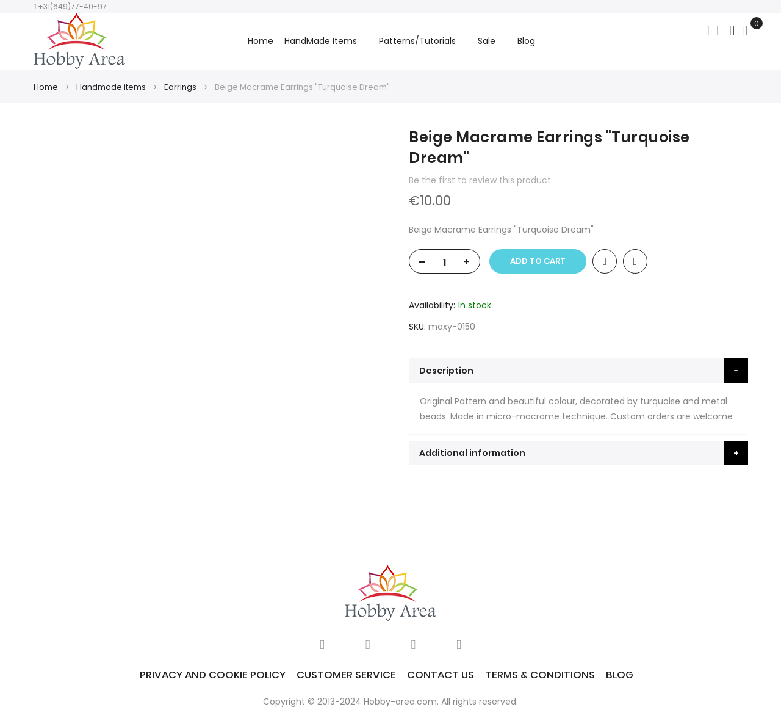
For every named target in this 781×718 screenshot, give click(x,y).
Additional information (472, 453)
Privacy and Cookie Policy (213, 674)
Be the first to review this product (480, 180)
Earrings (180, 87)
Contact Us (440, 674)
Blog (619, 674)
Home (260, 41)
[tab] (578, 370)
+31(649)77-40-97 (70, 6)
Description (446, 370)
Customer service (346, 674)
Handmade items (111, 87)
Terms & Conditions (540, 674)
